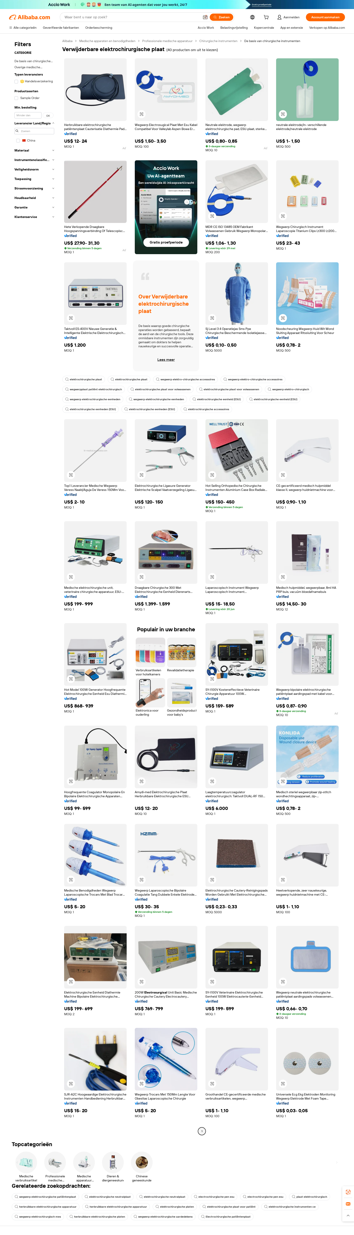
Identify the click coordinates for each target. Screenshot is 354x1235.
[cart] (267, 18)
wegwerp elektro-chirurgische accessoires (185, 379)
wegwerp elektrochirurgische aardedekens (163, 1216)
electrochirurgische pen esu (214, 1197)
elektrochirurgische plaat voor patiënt (229, 1207)
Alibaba (67, 41)
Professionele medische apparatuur (167, 41)
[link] (348, 1192)
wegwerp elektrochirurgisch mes (38, 1216)
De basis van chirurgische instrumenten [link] (272, 41)
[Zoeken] (221, 17)
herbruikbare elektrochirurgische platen (97, 1216)
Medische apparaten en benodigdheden (107, 41)
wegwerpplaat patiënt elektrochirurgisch (93, 389)
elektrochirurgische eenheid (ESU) (217, 399)
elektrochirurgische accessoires (206, 409)
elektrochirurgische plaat (83, 379)
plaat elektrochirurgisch (309, 1197)
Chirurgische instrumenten (218, 41)
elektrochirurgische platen (175, 1207)
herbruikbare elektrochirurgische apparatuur (46, 1207)
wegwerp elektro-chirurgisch (288, 389)
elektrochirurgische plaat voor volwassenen (160, 389)
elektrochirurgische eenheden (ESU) (90, 409)
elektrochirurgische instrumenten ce (290, 1207)
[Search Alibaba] (132, 17)
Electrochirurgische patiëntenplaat (226, 1216)
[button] (205, 17)
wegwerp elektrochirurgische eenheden (92, 399)
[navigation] (34, 586)
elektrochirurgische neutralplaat (108, 1197)
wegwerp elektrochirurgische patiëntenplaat (45, 1197)
